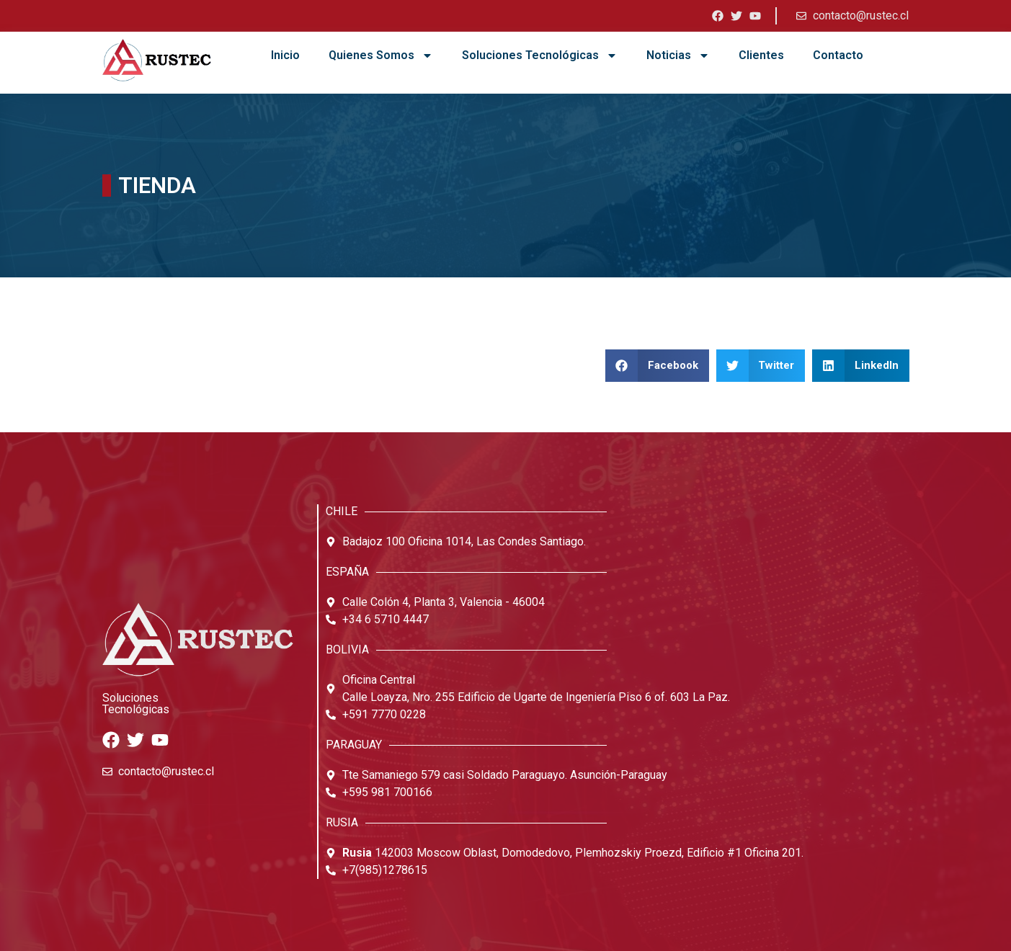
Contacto (838, 55)
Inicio (285, 55)
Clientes (761, 55)
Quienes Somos (381, 55)
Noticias (678, 55)
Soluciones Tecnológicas (540, 55)
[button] (657, 365)
